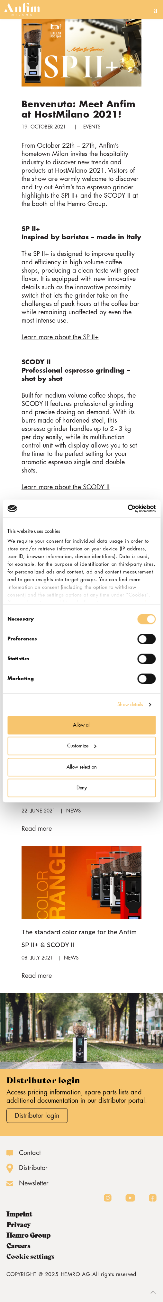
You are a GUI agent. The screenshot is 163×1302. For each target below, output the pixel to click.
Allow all (81, 724)
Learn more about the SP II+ (60, 337)
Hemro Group (28, 1235)
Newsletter (34, 1183)
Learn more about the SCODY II (66, 487)
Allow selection (82, 766)
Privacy (18, 1225)
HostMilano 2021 (79, 170)
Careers (18, 1246)
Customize (81, 746)
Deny (82, 788)
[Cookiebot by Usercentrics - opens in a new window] (127, 509)
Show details (130, 704)
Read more (37, 828)
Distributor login (37, 1115)
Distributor (33, 1168)
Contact (30, 1153)
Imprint (19, 1214)
